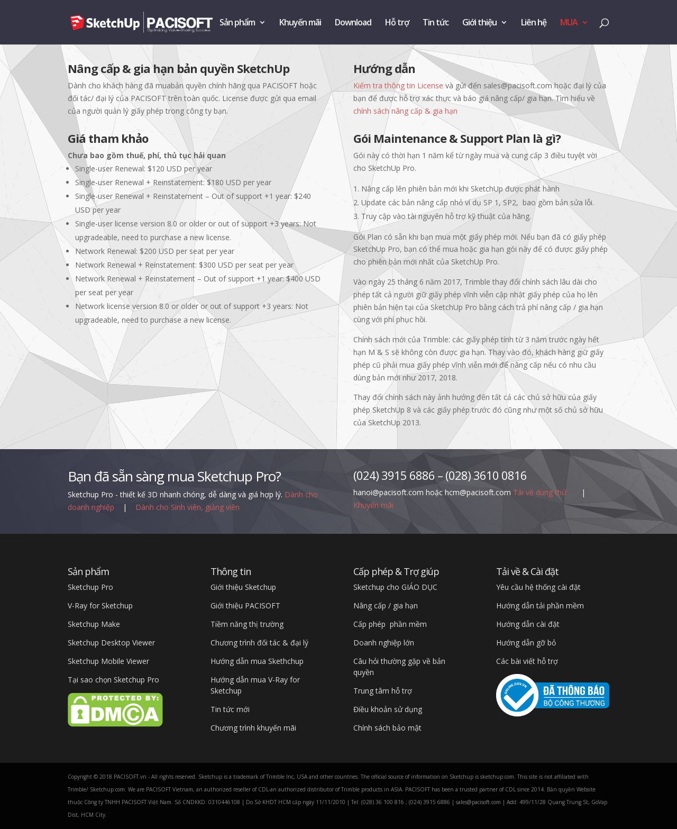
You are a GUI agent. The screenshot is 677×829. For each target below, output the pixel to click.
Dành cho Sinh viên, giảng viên (187, 507)
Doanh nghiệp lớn (383, 642)
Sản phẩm (237, 23)
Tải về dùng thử (541, 492)
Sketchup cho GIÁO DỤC (395, 587)
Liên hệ (533, 23)
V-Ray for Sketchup (100, 605)
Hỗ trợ (397, 23)
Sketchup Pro (90, 587)
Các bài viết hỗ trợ (527, 661)
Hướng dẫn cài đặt (528, 624)
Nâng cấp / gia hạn (385, 605)
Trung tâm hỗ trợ (382, 691)
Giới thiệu (479, 23)
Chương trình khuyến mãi (253, 728)
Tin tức (436, 23)
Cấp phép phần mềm (390, 624)
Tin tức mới (230, 709)
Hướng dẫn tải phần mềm (540, 605)
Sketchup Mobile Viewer (108, 661)
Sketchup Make (94, 624)
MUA (569, 23)
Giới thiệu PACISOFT (245, 605)
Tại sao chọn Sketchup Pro (113, 680)
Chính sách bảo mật (387, 728)
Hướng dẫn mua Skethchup (257, 661)
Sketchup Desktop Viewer (111, 642)
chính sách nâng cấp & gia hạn (405, 111)
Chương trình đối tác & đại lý (259, 642)
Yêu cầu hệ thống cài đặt (538, 587)
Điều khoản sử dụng (387, 709)
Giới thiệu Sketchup (243, 587)
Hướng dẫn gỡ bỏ (526, 642)
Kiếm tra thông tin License (398, 85)
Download (353, 23)
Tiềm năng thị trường (247, 624)
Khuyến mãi (300, 23)
